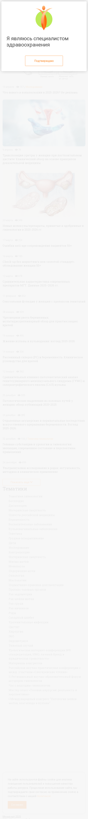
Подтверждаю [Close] (44, 61)
